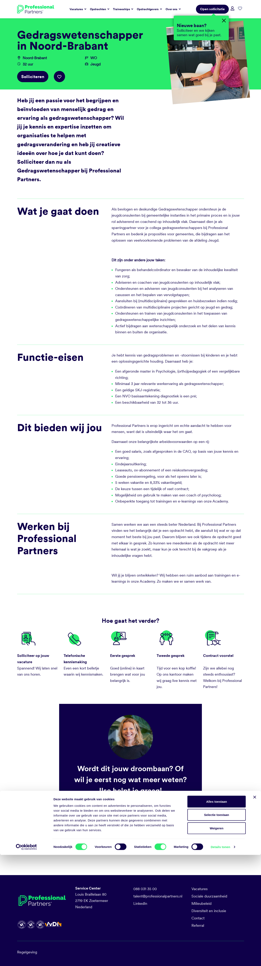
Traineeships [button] (122, 9)
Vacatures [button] (77, 9)
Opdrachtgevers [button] (148, 9)
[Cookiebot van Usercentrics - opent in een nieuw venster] (26, 958)
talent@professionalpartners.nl (157, 896)
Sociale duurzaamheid (209, 896)
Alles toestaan (216, 912)
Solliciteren (32, 76)
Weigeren (216, 939)
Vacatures (199, 889)
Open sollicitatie (212, 9)
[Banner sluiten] (254, 908)
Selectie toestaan (216, 926)
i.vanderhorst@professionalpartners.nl (118, 814)
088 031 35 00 (145, 889)
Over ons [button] (172, 9)
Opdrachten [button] (98, 9)
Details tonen (220, 958)
